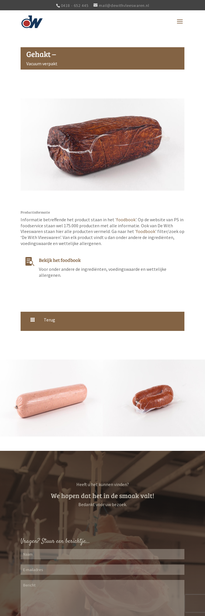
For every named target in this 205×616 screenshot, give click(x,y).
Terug (49, 320)
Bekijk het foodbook (60, 260)
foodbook (126, 219)
